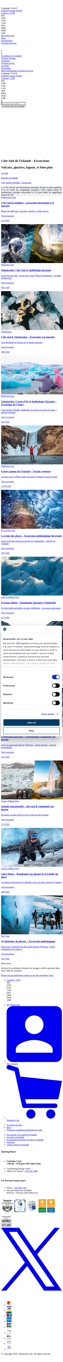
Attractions (6, 68)
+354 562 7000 (31, 1171)
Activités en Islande (15, 1137)
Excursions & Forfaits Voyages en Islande (25, 1140)
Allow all (31, 722)
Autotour (11, 1142)
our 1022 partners (20, 643)
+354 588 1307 (20, 1188)
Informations (7, 40)
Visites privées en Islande (18, 1145)
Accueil (4, 173)
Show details (48, 714)
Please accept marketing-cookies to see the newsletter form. (27, 975)
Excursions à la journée (11, 56)
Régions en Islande (9, 178)
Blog (3, 38)
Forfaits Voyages (8, 58)
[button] (8, 13)
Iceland (38, 3)
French (19, 10)
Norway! (50, 3)
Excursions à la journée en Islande (22, 1135)
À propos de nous (9, 43)
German (12, 10)
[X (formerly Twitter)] (31, 1297)
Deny (31, 730)
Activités (5, 66)
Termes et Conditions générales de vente (24, 1130)
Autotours (5, 61)
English (4, 10)
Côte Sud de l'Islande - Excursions (16, 182)
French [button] (9, 8)
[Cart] (1, 51)
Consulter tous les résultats (13, 106)
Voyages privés (7, 63)
